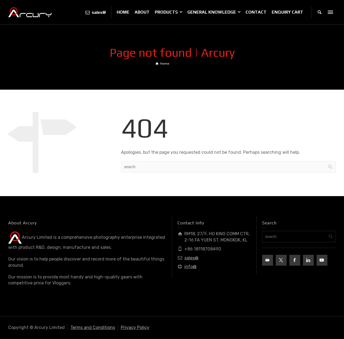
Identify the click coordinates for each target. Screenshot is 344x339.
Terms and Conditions (92, 327)
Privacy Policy (135, 327)
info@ (190, 266)
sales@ (191, 257)
